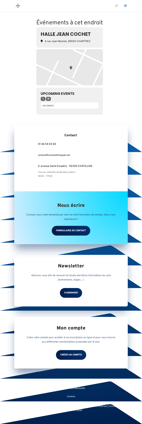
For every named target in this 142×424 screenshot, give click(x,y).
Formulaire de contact (71, 230)
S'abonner (71, 292)
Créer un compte (71, 354)
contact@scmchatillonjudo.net (54, 155)
